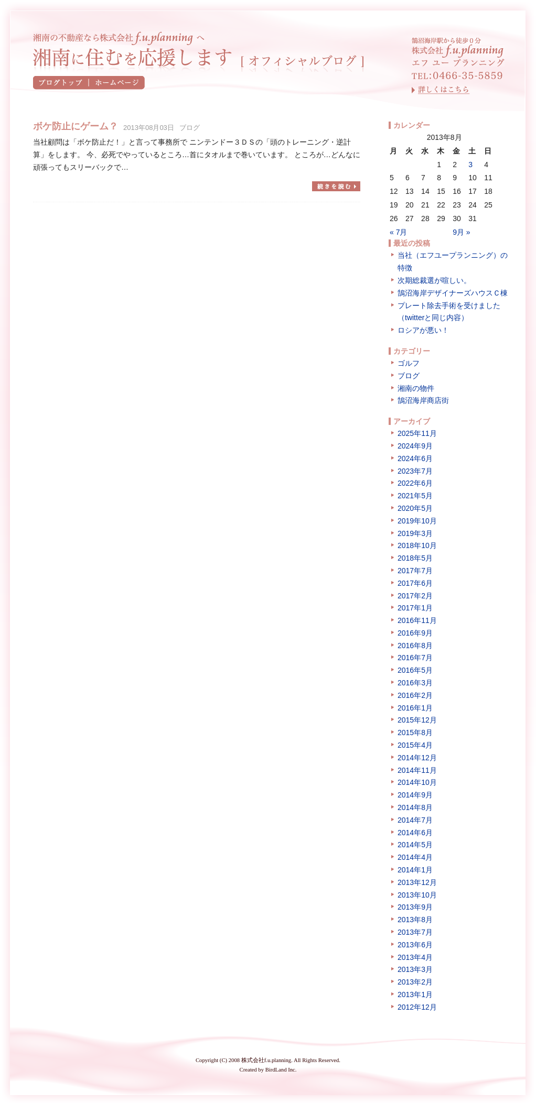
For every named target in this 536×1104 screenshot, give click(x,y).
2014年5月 (415, 844)
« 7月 (398, 232)
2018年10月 (417, 545)
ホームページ (117, 83)
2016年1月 (415, 708)
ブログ (189, 128)
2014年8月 (415, 807)
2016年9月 (415, 633)
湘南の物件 (416, 388)
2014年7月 (415, 820)
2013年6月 (415, 945)
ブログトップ (61, 83)
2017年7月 (415, 570)
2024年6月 (415, 458)
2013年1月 (415, 994)
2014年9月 (415, 795)
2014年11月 (417, 770)
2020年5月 (415, 508)
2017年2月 (415, 596)
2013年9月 (415, 907)
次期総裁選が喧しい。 (434, 280)
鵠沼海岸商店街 (423, 400)
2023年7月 (415, 471)
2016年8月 (415, 645)
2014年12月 (417, 757)
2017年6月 (415, 583)
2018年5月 (415, 558)
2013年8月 (415, 919)
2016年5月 (415, 670)
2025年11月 (417, 433)
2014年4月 (415, 857)
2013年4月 (415, 957)
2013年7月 (415, 932)
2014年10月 (417, 782)
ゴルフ (409, 363)
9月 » (461, 232)
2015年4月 (415, 745)
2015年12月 (417, 720)
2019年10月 (417, 521)
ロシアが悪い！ (423, 330)
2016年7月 (415, 657)
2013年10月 (417, 895)
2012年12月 (417, 1007)
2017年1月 (415, 608)
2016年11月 (417, 620)
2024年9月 (415, 446)
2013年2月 (415, 982)
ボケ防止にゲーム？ (75, 126)
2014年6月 (415, 832)
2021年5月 (415, 495)
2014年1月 (415, 870)
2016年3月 (415, 683)
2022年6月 (415, 483)
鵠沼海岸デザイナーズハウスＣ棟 (453, 293)
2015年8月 (415, 732)
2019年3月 (415, 533)
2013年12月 (417, 882)
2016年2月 (415, 695)
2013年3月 (415, 969)
